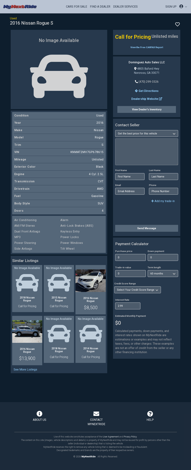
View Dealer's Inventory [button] (146, 109)
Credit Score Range (125, 283)
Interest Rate (122, 299)
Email (118, 185)
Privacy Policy (130, 436)
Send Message (146, 228)
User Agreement (111, 436)
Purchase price (123, 251)
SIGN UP (170, 6)
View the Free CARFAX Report (146, 47)
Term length (154, 267)
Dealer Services (125, 6)
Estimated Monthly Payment (130, 316)
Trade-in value (123, 267)
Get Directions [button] (147, 91)
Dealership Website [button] (146, 99)
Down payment (156, 251)
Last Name (155, 170)
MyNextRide (88, 456)
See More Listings (25, 369)
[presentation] (142, 215)
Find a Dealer (100, 6)
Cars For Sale (76, 6)
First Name (121, 170)
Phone (152, 185)
